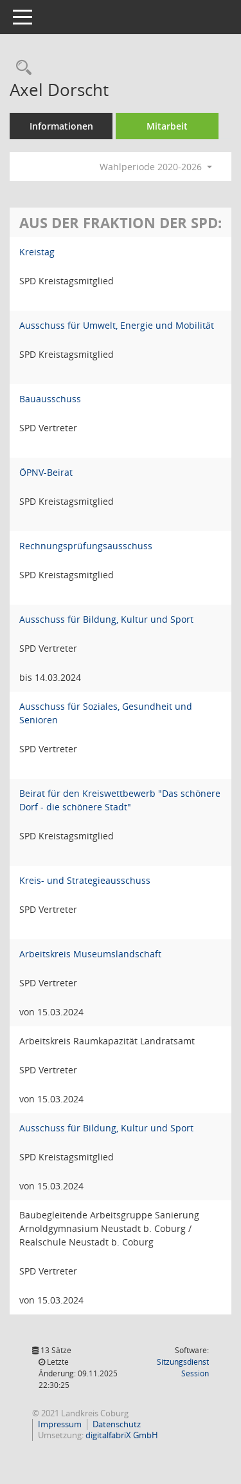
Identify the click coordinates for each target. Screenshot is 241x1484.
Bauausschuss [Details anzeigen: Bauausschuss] (50, 399)
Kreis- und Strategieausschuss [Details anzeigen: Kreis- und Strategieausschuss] (84, 880)
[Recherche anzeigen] (20, 68)
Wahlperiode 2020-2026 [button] (156, 167)
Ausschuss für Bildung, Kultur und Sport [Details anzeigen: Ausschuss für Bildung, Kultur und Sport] (106, 619)
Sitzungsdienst (183, 1367)
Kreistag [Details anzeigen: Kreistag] (37, 252)
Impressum (60, 1424)
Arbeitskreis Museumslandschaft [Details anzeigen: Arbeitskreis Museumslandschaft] (90, 954)
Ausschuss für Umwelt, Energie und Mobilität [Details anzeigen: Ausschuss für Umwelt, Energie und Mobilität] (116, 325)
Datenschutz (117, 1424)
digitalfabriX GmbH (121, 1435)
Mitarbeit (167, 126)
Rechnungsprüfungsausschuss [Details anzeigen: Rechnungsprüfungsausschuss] (85, 546)
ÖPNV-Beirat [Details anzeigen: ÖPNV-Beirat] (46, 472)
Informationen (61, 126)
